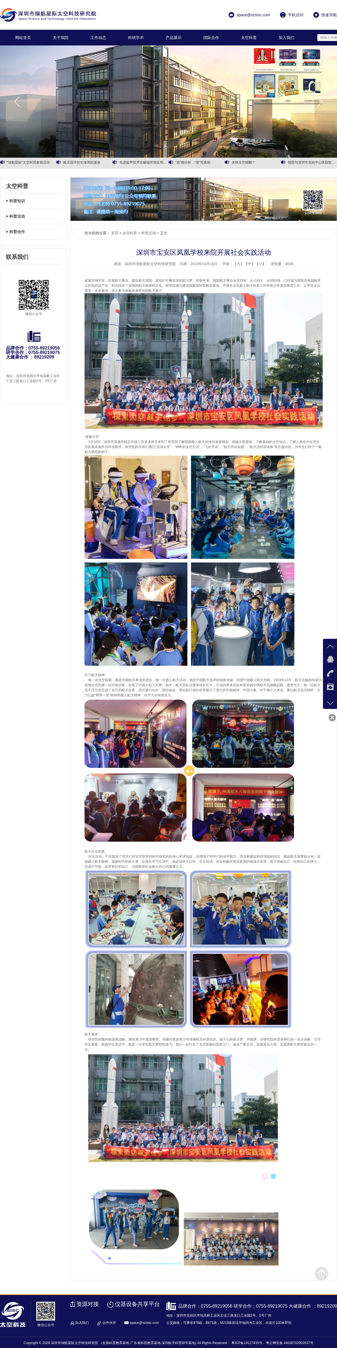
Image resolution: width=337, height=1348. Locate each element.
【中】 (249, 264)
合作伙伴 (109, 1323)
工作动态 (98, 37)
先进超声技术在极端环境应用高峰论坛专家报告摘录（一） (143, 163)
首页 (115, 233)
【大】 (238, 264)
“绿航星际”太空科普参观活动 (28, 163)
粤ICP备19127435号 (246, 1343)
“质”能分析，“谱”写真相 (193, 163)
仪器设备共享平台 (137, 1304)
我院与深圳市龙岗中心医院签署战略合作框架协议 (312, 163)
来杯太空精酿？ (243, 163)
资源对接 (87, 1304)
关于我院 (61, 37)
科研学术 (136, 37)
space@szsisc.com (144, 1323)
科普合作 (17, 231)
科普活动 (17, 216)
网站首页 (23, 37)
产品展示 (173, 37)
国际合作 (211, 37)
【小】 (260, 264)
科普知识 (17, 201)
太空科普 (249, 37)
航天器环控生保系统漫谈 (81, 163)
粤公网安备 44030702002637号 (289, 1343)
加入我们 (286, 37)
